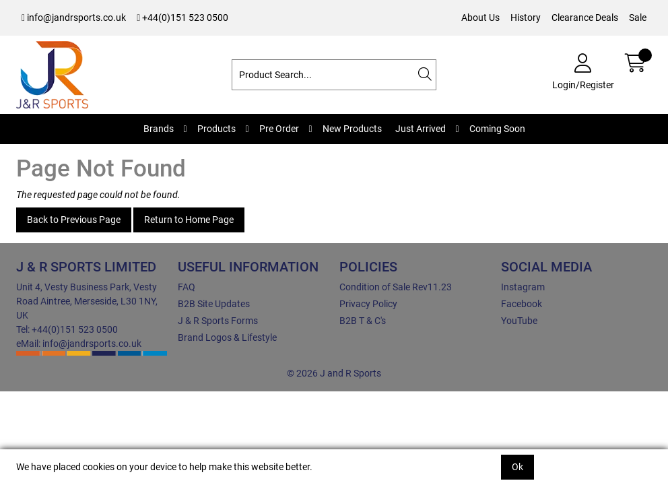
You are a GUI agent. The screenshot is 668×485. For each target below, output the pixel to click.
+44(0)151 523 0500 (182, 17)
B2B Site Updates (214, 303)
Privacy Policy (368, 303)
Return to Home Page (189, 219)
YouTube (519, 320)
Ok (517, 466)
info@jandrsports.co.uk (74, 17)
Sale (637, 17)
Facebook (521, 303)
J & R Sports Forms (218, 320)
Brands (158, 128)
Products (216, 128)
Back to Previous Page (74, 219)
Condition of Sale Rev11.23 (395, 287)
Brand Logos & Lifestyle (227, 337)
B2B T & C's (362, 320)
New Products (352, 128)
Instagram (523, 287)
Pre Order (279, 128)
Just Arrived (420, 128)
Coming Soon (497, 128)
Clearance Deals (585, 17)
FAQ (186, 287)
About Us (480, 17)
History (525, 17)
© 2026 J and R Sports (334, 373)
